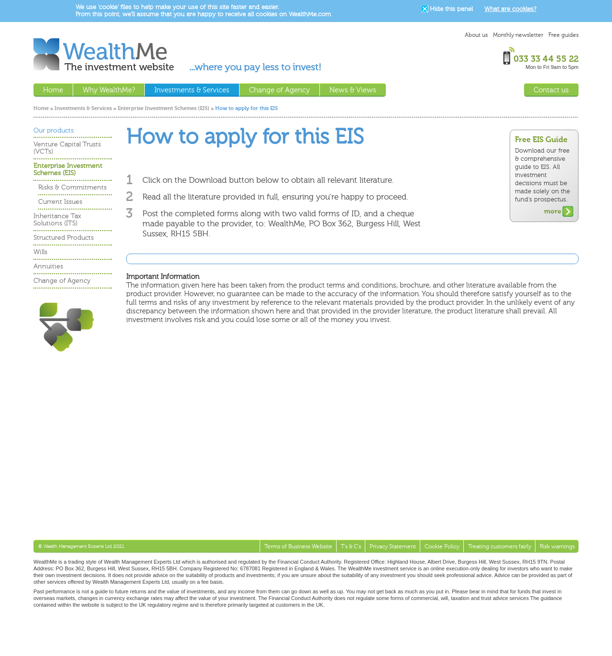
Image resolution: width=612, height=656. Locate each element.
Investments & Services (83, 108)
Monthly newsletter (518, 35)
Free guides (563, 35)
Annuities (48, 266)
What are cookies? (510, 8)
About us (476, 35)
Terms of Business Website (298, 546)
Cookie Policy (442, 546)
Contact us (551, 90)
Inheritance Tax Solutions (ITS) (57, 219)
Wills (40, 252)
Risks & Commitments (72, 187)
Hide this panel (451, 8)
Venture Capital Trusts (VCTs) (67, 148)
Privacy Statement (393, 546)
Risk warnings (557, 546)
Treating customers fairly (499, 546)
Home (41, 108)
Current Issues (60, 202)
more (552, 211)
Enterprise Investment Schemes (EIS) (163, 108)
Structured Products (63, 237)
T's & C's (351, 546)
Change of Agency (62, 281)
